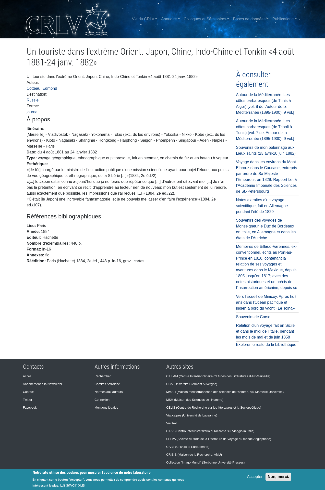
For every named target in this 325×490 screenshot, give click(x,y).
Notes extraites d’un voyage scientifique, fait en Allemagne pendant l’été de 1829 (262, 206)
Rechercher (103, 376)
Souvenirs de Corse (253, 317)
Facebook (30, 407)
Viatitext (171, 423)
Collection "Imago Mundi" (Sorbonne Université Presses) (205, 462)
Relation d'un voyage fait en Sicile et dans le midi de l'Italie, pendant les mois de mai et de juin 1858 (265, 331)
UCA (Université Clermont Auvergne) (191, 384)
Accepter (255, 477)
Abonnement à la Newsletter (42, 384)
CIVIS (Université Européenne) (187, 447)
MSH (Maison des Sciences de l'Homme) (194, 400)
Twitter (27, 400)
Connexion (102, 400)
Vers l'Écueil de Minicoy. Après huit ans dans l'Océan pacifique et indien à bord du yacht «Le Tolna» (266, 302)
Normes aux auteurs (109, 392)
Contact (28, 392)
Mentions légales (106, 407)
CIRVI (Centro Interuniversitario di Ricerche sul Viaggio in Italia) (210, 431)
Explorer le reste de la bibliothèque (266, 344)
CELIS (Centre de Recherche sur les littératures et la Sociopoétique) (213, 407)
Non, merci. (278, 477)
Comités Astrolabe (107, 384)
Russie (33, 100)
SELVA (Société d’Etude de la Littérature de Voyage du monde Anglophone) (218, 439)
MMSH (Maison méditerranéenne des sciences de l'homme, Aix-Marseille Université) (225, 392)
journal (32, 112)
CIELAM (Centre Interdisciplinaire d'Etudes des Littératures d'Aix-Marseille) (218, 376)
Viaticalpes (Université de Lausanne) (191, 415)
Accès (27, 376)
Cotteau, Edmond (42, 88)
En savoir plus (72, 485)
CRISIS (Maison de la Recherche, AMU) (194, 454)
